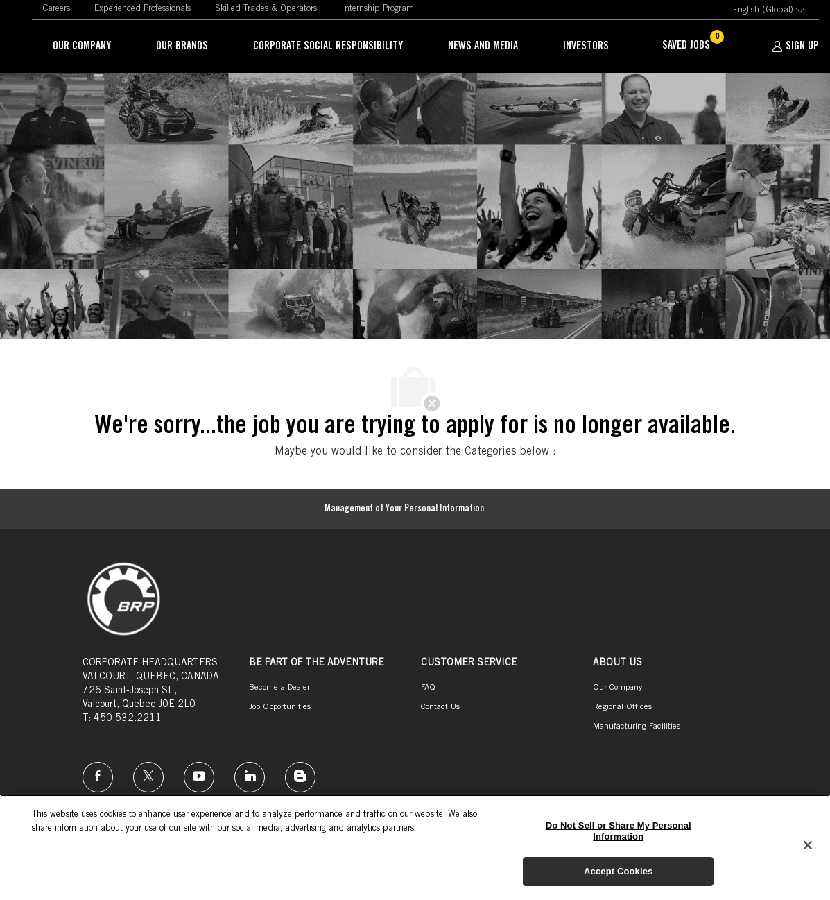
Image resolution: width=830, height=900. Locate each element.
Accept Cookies (618, 871)
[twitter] (148, 777)
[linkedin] (249, 777)
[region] (415, 847)
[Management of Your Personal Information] (404, 509)
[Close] (808, 845)
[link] (56, 9)
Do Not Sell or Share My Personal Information (618, 831)
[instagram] (199, 777)
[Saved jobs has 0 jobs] (694, 46)
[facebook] (98, 777)
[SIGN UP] (795, 46)
